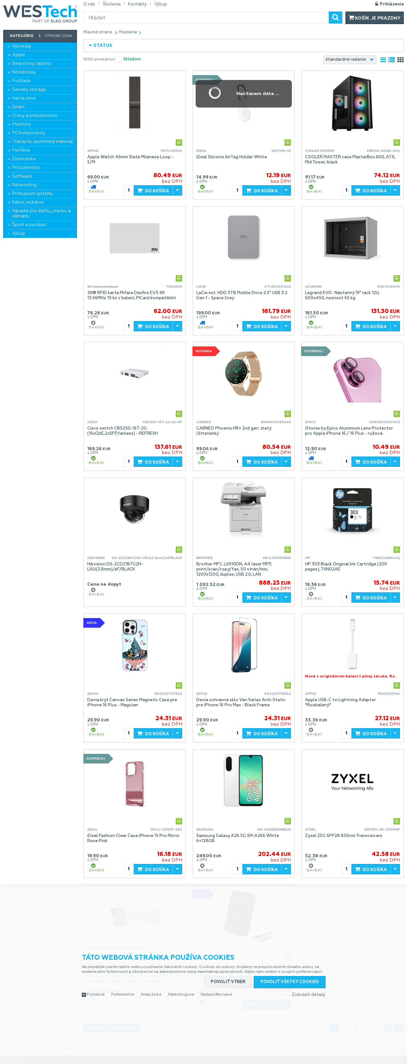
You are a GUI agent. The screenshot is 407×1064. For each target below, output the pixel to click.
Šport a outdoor (29, 225)
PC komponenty (28, 133)
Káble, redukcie (28, 202)
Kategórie (22, 36)
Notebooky (24, 72)
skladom (132, 59)
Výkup (18, 233)
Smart (18, 107)
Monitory (21, 124)
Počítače (21, 81)
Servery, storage (29, 90)
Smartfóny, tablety (31, 64)
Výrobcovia (58, 36)
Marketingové (181, 995)
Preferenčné (122, 995)
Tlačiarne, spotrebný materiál (42, 142)
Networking (24, 185)
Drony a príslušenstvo (34, 116)
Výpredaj (21, 46)
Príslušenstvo (26, 168)
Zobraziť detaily (309, 995)
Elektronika (24, 159)
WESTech (40, 14)
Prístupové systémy (32, 194)
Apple (18, 55)
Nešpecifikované (216, 995)
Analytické (151, 995)
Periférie (21, 150)
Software (22, 176)
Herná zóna (24, 98)
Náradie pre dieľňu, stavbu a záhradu (41, 213)
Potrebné (96, 995)
